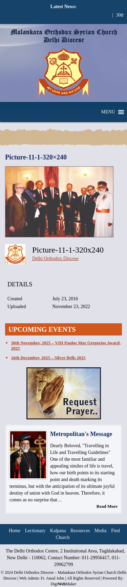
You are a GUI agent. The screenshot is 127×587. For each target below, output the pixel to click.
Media (100, 530)
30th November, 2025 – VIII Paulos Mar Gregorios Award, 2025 (66, 345)
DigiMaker (63, 584)
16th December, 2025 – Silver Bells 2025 (48, 357)
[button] (108, 112)
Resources (80, 530)
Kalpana (58, 530)
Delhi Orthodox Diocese (55, 258)
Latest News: (63, 6)
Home (14, 530)
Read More (107, 506)
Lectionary (35, 530)
